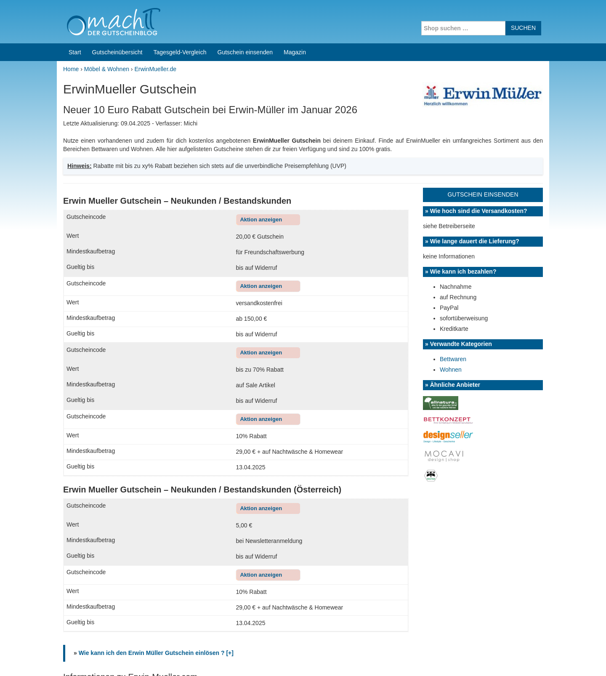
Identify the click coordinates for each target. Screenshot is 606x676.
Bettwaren (453, 171)
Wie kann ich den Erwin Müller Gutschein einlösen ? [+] (156, 465)
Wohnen (451, 181)
